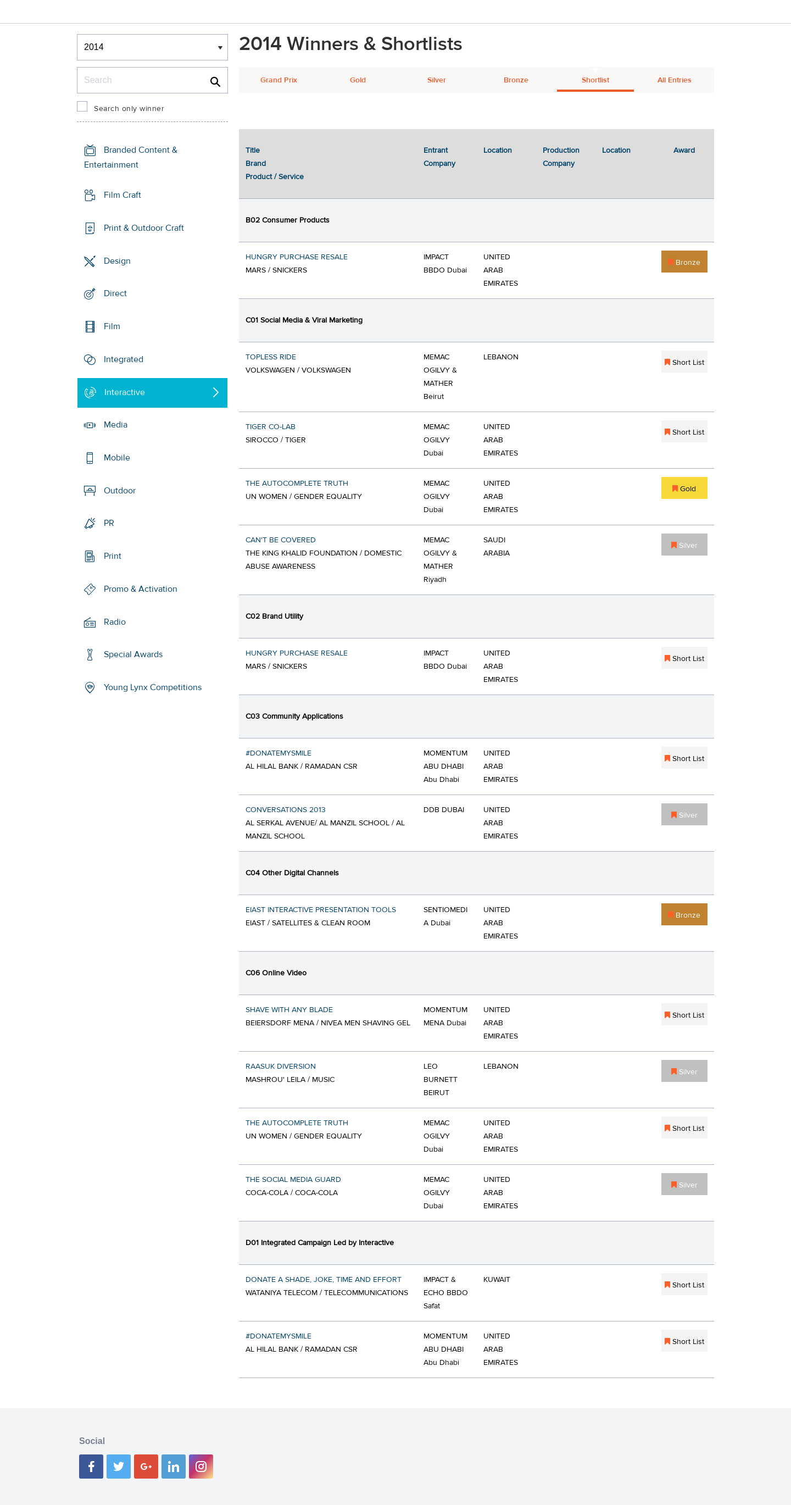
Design (117, 260)
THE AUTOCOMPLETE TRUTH (297, 483)
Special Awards (133, 654)
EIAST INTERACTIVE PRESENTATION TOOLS (321, 910)
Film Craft (122, 195)
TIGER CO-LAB (271, 427)
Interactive (124, 391)
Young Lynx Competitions (153, 687)
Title (253, 151)
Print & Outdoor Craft (144, 228)
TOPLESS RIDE (271, 357)
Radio (115, 622)
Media (115, 424)
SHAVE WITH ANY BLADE (289, 1010)
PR (109, 523)
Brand (256, 164)
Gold (358, 80)
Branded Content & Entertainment (130, 157)
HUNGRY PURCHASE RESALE (297, 257)
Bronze (516, 80)
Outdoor (120, 490)
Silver (436, 80)
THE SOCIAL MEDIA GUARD (293, 1180)
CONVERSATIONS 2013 (286, 810)
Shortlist (595, 80)
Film (112, 326)
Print (112, 556)
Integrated (123, 359)
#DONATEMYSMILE (278, 753)
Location (497, 151)
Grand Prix (278, 80)
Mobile (117, 457)
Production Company (561, 157)
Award (684, 151)
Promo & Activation (140, 589)
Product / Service (275, 177)
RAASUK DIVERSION (281, 1066)
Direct (115, 293)
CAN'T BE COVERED (281, 540)
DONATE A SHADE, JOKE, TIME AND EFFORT (324, 1280)
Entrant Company (439, 157)
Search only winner (129, 109)
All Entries (675, 80)
